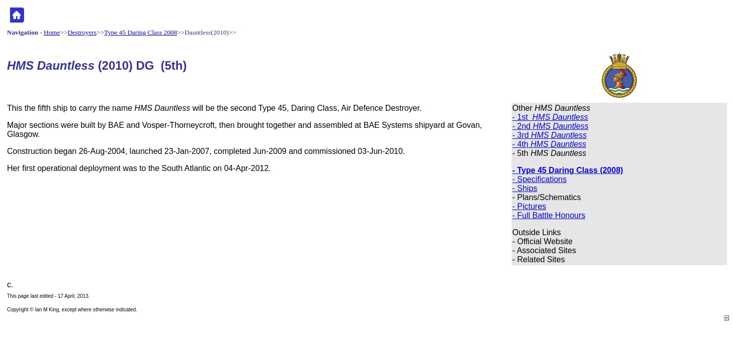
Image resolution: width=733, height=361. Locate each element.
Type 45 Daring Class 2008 (140, 32)
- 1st (550, 117)
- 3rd (550, 135)
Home (52, 32)
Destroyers (82, 32)
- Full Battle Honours (549, 215)
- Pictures (530, 206)
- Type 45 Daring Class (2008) (568, 170)
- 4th (550, 144)
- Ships (525, 188)
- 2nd (551, 126)
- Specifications (540, 179)
